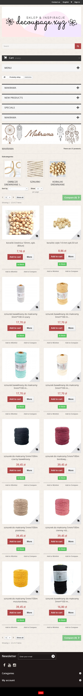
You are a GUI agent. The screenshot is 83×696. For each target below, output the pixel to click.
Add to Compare (30, 272)
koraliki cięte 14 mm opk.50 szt (62, 242)
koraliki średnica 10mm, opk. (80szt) (20, 244)
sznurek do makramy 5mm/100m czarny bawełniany (21, 458)
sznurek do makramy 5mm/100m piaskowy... (21, 529)
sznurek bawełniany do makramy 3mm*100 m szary (20, 315)
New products (13, 97)
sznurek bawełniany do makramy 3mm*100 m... (62, 315)
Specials (9, 107)
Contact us (56, 2)
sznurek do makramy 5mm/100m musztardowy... (21, 600)
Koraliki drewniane (58, 183)
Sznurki (35, 181)
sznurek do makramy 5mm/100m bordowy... (62, 458)
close (41, 693)
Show (33, 188)
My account (8, 680)
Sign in (77, 2)
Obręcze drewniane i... (12, 183)
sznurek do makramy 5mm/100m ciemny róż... (62, 529)
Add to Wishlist (11, 272)
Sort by (5, 188)
